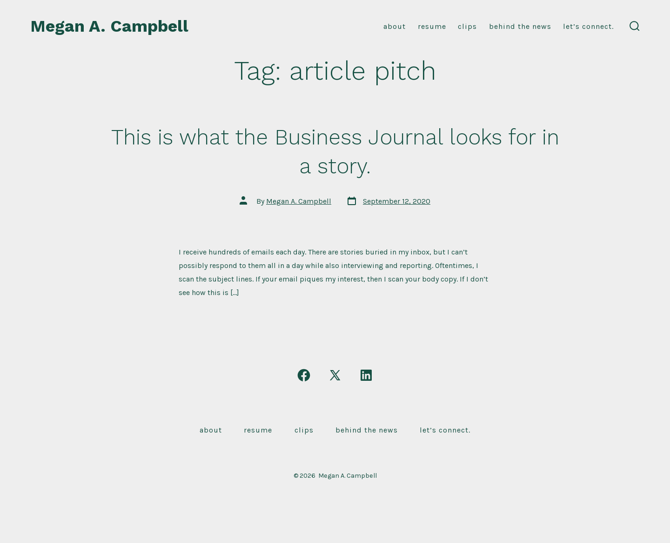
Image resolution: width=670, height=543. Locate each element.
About (394, 26)
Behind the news (520, 26)
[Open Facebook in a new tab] (304, 375)
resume (432, 26)
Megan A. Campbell (298, 201)
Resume (258, 430)
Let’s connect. (588, 26)
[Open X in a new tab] (335, 375)
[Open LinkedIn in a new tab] (366, 375)
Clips (467, 26)
